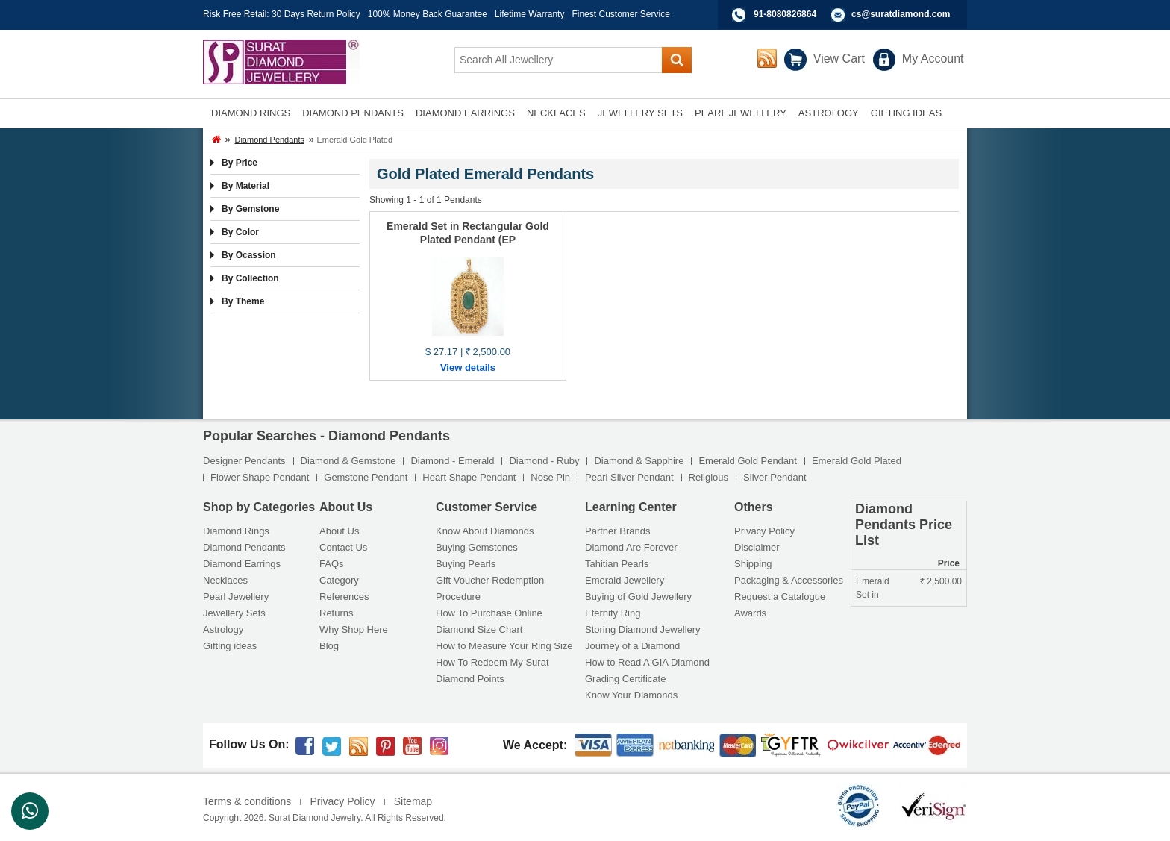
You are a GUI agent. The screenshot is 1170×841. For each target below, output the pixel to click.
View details (467, 367)
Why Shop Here (353, 629)
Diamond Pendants (269, 139)
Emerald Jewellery (624, 580)
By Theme (243, 301)
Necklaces (225, 580)
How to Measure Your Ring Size (504, 645)
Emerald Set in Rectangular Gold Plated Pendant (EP (468, 233)
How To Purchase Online (489, 613)
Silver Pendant (775, 477)
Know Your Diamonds (631, 695)
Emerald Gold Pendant (747, 460)
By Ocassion (249, 255)
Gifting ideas (230, 645)
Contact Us (343, 547)
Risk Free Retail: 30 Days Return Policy (281, 14)
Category (339, 580)
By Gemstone (250, 209)
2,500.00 (941, 581)
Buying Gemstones (477, 547)
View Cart (839, 58)
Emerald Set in (872, 588)
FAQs (331, 563)
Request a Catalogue (779, 596)
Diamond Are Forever (631, 547)
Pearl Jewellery (236, 596)
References (344, 596)
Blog (329, 645)
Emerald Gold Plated (856, 460)
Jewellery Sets (234, 613)
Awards (750, 613)
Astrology (223, 629)
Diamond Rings (236, 531)
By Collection (250, 278)
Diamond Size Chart (479, 629)
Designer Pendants (244, 460)
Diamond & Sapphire (638, 460)
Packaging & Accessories (788, 580)
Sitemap (413, 801)
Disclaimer (757, 547)
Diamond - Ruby (544, 460)
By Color (240, 232)
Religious (708, 477)
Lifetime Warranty (530, 14)
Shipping (753, 563)
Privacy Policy (764, 531)
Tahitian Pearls (616, 563)
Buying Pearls (465, 563)
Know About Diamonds (485, 531)
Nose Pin (550, 477)
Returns (336, 613)
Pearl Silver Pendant (629, 477)
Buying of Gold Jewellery (638, 596)
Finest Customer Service (620, 14)
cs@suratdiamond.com (900, 14)
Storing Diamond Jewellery (643, 629)
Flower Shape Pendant (259, 477)
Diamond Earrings (242, 563)
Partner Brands (617, 531)
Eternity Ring (612, 613)
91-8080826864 (785, 14)
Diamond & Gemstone (348, 460)
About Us (339, 531)
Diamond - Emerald (452, 460)
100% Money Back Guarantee (427, 14)
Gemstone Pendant (365, 477)
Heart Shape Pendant (469, 477)
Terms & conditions (247, 801)
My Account (933, 58)
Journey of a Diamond (632, 645)
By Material (245, 186)
